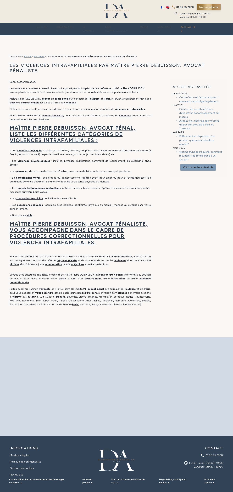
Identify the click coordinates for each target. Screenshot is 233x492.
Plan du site (16, 468)
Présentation (59, 25)
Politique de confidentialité (25, 455)
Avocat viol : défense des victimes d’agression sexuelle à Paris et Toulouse (199, 113)
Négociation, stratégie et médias (172, 474)
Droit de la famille (209, 474)
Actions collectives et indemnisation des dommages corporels (36, 474)
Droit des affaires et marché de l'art (128, 474)
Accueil (33, 25)
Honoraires (170, 25)
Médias (147, 25)
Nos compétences (117, 25)
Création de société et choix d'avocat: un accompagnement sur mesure (199, 101)
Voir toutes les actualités (198, 156)
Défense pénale (87, 474)
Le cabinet (86, 25)
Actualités (197, 25)
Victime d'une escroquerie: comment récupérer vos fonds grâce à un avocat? (200, 144)
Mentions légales (19, 448)
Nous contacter (208, 7)
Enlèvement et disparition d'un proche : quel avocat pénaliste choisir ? (197, 128)
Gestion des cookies (22, 461)
